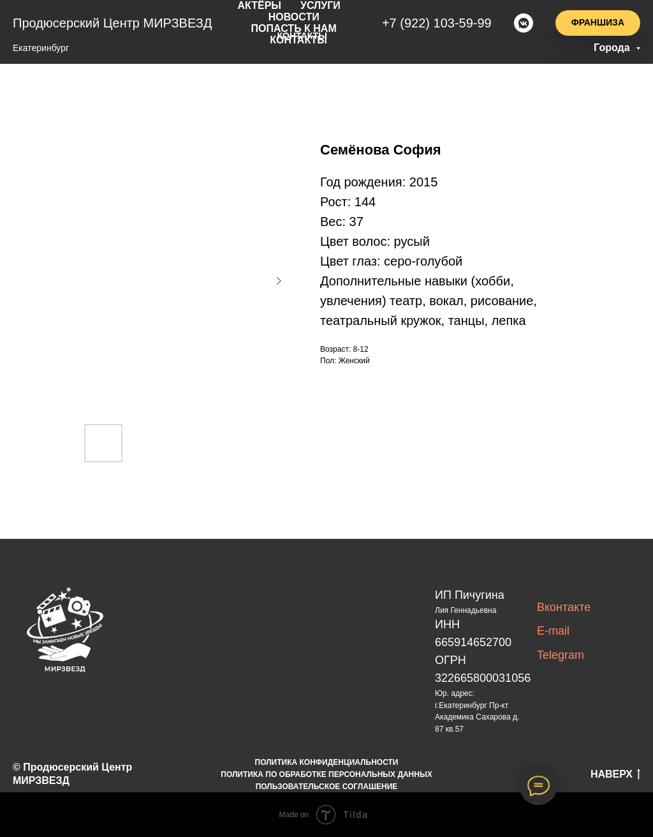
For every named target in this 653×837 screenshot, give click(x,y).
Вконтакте (564, 607)
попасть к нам (297, 25)
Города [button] (613, 47)
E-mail (553, 630)
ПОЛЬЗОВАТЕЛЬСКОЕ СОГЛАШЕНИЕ (327, 786)
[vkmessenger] (523, 20)
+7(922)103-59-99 (440, 20)
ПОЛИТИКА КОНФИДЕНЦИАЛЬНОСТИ (327, 762)
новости (297, 15)
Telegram (560, 655)
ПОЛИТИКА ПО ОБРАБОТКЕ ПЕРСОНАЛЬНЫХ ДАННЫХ (326, 774)
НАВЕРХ (615, 775)
